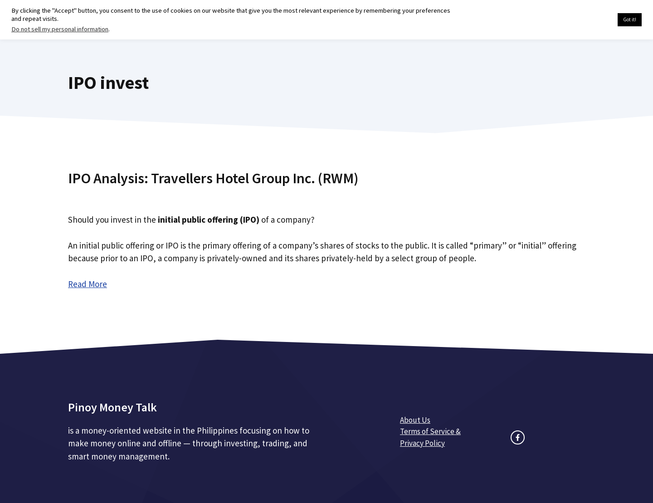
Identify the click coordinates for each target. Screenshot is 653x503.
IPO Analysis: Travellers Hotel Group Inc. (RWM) (213, 178)
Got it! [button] (629, 19)
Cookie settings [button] (589, 20)
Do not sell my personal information (59, 29)
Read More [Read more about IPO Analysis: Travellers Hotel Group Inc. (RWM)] (87, 283)
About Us (415, 420)
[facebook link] (518, 437)
